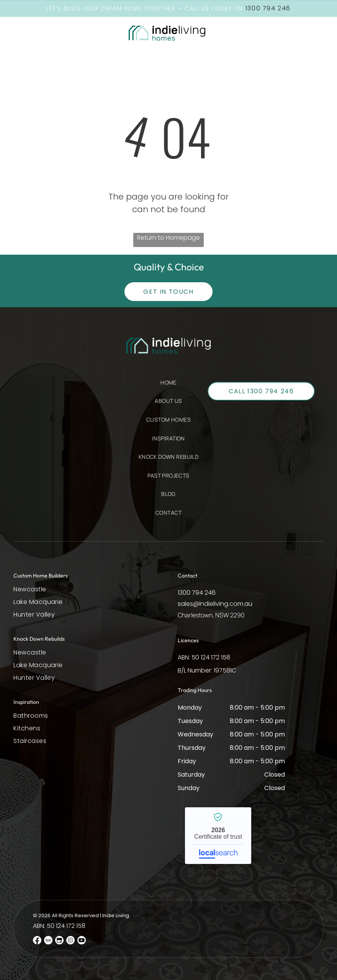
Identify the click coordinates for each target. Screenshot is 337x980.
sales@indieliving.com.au (215, 603)
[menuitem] (168, 386)
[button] (35, 33)
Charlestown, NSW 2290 (211, 614)
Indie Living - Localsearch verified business (218, 835)
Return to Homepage (168, 237)
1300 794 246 (197, 592)
